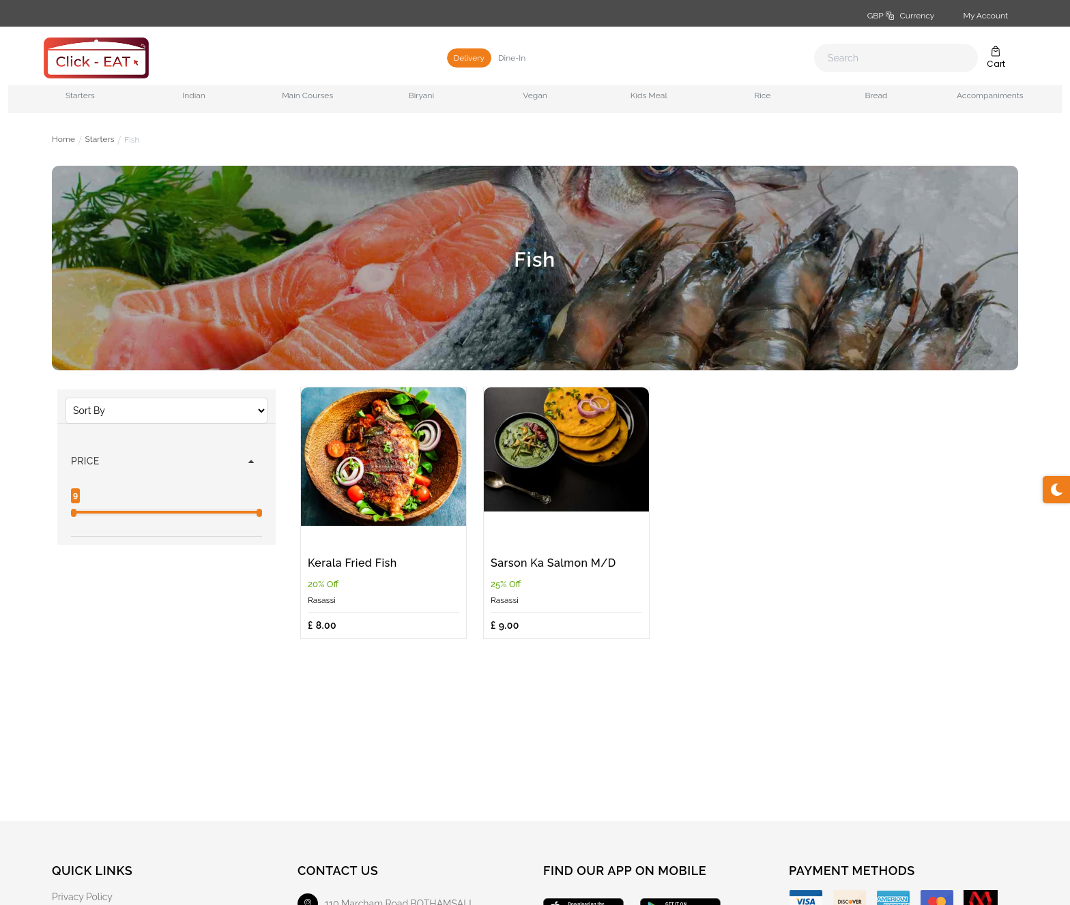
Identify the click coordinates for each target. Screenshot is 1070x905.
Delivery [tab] (469, 58)
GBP (900, 15)
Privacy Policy (82, 896)
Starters (100, 140)
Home (63, 140)
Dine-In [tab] (511, 58)
